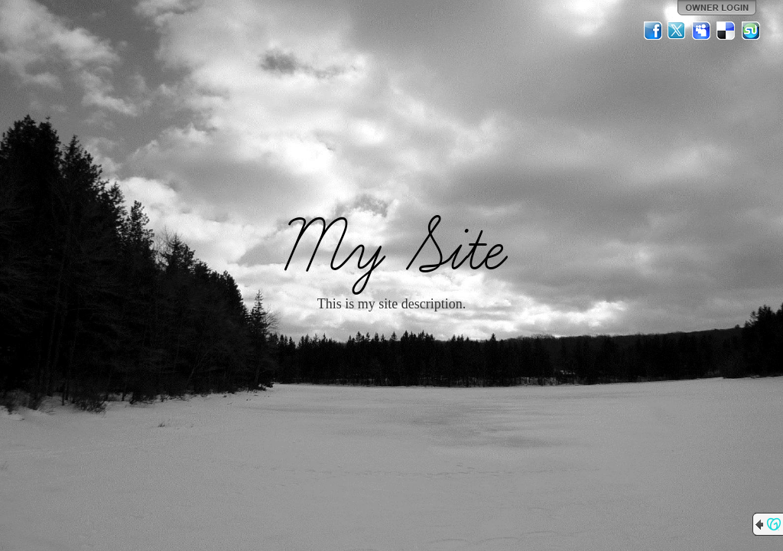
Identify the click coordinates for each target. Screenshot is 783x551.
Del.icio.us (726, 30)
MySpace (702, 30)
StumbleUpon (751, 30)
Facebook (653, 30)
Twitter (677, 30)
